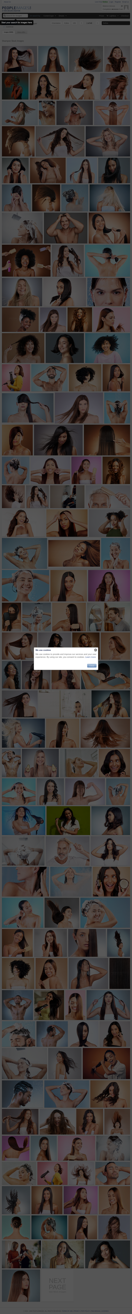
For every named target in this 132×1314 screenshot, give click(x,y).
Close (91, 666)
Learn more (90, 657)
